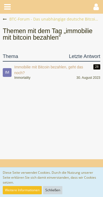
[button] (7, 6)
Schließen (52, 190)
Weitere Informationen (22, 190)
